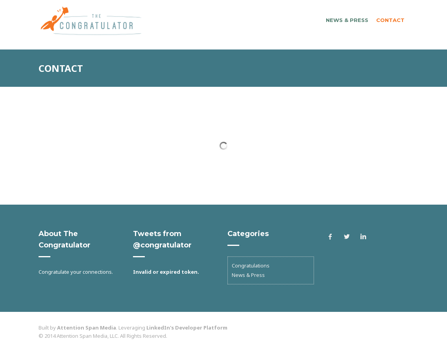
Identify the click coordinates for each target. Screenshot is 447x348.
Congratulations (251, 265)
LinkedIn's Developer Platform (186, 327)
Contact (390, 20)
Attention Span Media (86, 327)
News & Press (347, 20)
